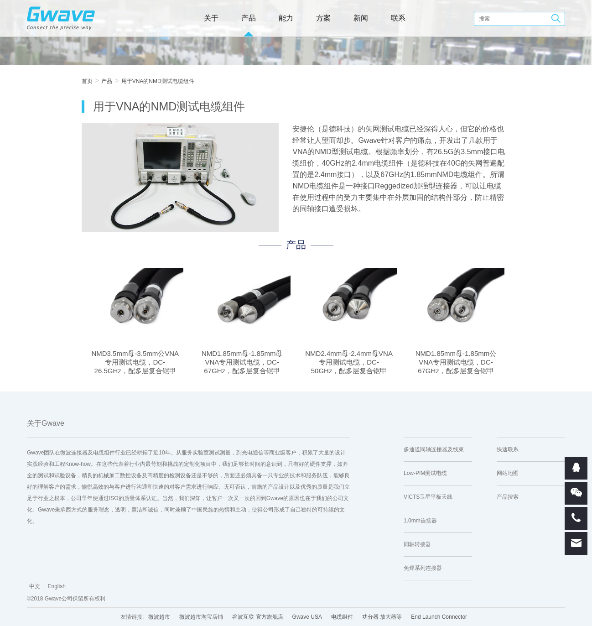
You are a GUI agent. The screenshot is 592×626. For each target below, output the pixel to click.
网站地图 (508, 473)
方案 (323, 18)
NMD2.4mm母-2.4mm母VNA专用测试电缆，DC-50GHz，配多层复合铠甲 (349, 362)
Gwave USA (307, 617)
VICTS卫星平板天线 (428, 497)
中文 (34, 586)
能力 (286, 18)
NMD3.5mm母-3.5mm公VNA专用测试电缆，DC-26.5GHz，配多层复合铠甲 (135, 362)
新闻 (360, 18)
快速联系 (508, 449)
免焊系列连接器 (423, 568)
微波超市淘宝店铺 (201, 617)
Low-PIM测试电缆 (425, 473)
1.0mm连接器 (420, 520)
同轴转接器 (417, 544)
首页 (87, 81)
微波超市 (159, 617)
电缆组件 (342, 617)
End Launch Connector (439, 617)
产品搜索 (508, 497)
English (56, 586)
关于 (211, 18)
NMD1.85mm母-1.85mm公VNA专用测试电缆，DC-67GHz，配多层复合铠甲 (456, 362)
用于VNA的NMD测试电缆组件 (157, 81)
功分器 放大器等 (382, 617)
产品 (248, 18)
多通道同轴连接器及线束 (434, 449)
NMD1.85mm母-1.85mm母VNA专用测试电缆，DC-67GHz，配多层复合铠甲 (242, 362)
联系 (398, 18)
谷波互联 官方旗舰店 (257, 617)
